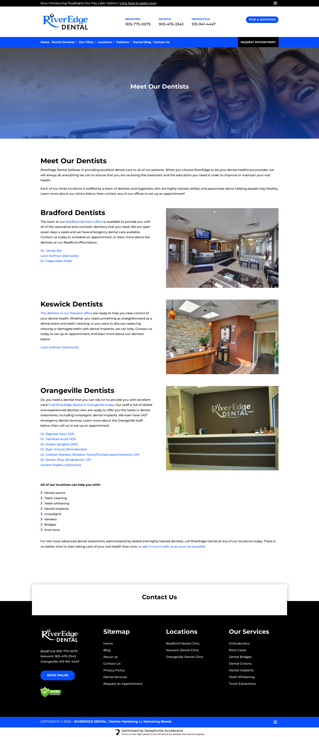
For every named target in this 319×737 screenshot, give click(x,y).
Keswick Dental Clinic (182, 650)
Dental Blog (142, 42)
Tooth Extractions (242, 684)
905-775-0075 (138, 24)
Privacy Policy (114, 670)
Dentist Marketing (123, 721)
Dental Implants (241, 670)
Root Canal (237, 650)
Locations (106, 42)
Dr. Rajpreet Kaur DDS (57, 434)
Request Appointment (258, 42)
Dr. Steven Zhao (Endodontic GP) (65, 460)
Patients (123, 42)
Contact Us (161, 42)
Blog (106, 650)
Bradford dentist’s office (84, 222)
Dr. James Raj (50, 250)
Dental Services (64, 42)
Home (44, 42)
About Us (110, 657)
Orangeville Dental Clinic (185, 657)
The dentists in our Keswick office (66, 313)
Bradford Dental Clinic (183, 643)
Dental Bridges (240, 657)
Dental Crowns (240, 663)
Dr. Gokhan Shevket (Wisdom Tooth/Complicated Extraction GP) (90, 455)
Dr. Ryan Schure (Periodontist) (63, 449)
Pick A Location (262, 19)
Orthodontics (239, 643)
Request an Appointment (122, 684)
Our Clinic (87, 42)
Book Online (57, 675)
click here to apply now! (138, 3)
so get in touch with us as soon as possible (171, 546)
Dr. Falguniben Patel (56, 261)
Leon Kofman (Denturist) (59, 256)
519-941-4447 (204, 24)
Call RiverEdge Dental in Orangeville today (82, 405)
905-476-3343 (171, 24)
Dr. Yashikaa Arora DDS (58, 439)
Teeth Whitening (242, 677)
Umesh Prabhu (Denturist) (60, 465)
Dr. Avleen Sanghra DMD (59, 444)
